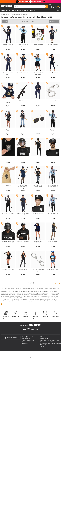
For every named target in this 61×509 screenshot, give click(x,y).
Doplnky (19, 10)
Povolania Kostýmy (16, 14)
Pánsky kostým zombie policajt (53, 214)
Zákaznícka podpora (11, 338)
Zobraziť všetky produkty (54, 283)
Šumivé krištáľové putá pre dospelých (38, 270)
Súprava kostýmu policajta (38, 157)
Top (58, 10)
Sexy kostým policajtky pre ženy (8, 129)
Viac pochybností (26, 344)
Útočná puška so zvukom (23, 101)
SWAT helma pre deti (23, 157)
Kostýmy (11, 10)
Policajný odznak (8, 157)
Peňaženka (8, 185)
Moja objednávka (26, 338)
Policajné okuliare (38, 129)
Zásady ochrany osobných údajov (47, 341)
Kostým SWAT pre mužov (37, 101)
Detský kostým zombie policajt (53, 129)
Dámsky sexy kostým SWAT (8, 269)
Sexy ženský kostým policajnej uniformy (38, 242)
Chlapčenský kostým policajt (23, 45)
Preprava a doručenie (27, 341)
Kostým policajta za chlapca (53, 269)
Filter (4, 21)
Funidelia (3, 14)
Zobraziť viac (6, 304)
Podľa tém (4, 10)
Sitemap (42, 346)
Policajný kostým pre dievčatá (53, 45)
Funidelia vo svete (44, 338)
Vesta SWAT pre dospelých (8, 213)
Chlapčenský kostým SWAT (8, 44)
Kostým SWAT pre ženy (53, 72)
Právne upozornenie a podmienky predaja (49, 340)
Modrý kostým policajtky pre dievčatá (37, 73)
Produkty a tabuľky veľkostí (28, 340)
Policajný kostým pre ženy (23, 72)
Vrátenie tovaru (25, 343)
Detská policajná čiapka (38, 213)
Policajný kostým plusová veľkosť (23, 214)
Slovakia (42, 348)
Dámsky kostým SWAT (23, 269)
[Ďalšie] (33, 283)
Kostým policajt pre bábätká (8, 101)
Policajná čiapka (52, 157)
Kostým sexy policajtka (53, 241)
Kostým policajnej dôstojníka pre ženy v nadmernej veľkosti (23, 186)
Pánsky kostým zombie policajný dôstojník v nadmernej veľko (53, 186)
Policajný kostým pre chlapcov (8, 73)
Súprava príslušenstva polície (38, 45)
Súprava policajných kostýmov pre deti (38, 185)
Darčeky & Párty (28, 10)
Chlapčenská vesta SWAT (23, 129)
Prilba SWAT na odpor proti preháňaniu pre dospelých (8, 242)
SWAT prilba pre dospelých (23, 241)
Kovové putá (53, 101)
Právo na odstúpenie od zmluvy (47, 344)
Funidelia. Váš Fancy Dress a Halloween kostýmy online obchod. (6, 7)
